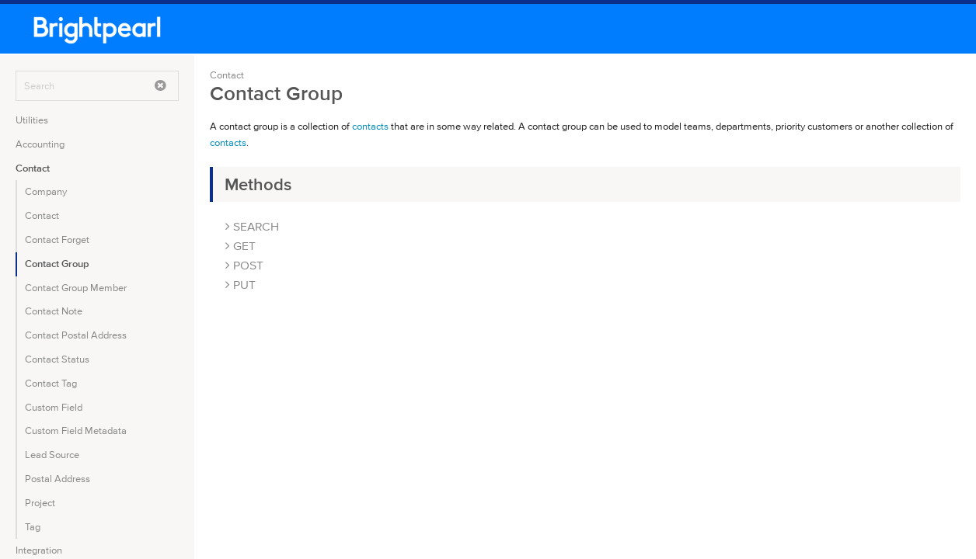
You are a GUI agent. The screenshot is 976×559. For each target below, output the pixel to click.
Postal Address (57, 478)
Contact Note (53, 311)
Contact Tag (51, 383)
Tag (32, 527)
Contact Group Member (76, 287)
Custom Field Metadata (76, 430)
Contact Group (57, 263)
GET (240, 245)
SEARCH (252, 226)
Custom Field (53, 407)
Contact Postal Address (76, 335)
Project (40, 503)
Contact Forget (57, 239)
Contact (33, 168)
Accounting (40, 144)
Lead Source (52, 454)
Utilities (32, 120)
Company (46, 191)
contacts (370, 126)
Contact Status (57, 359)
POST (244, 265)
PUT (240, 284)
